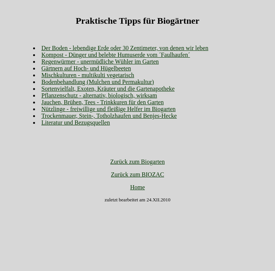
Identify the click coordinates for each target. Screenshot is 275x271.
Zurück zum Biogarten (137, 161)
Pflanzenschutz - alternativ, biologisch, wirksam (99, 95)
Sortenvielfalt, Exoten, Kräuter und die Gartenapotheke (108, 88)
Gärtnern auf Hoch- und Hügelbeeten (86, 68)
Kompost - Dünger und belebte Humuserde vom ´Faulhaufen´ (115, 55)
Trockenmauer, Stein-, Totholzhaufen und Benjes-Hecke (109, 116)
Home (137, 187)
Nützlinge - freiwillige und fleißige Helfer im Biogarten (108, 109)
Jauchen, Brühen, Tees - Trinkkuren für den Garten (102, 102)
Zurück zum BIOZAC (137, 174)
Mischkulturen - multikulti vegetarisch (87, 75)
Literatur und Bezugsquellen (75, 122)
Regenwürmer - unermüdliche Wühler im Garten (100, 61)
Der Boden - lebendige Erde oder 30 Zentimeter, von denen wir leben (124, 48)
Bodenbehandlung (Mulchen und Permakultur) (97, 82)
